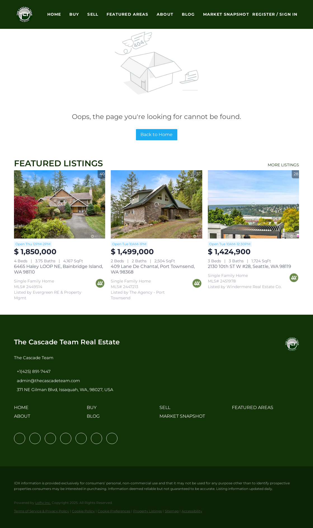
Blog (188, 14)
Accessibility (192, 511)
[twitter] (50, 438)
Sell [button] (92, 14)
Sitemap (172, 511)
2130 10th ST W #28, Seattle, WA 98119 (249, 266)
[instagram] (81, 438)
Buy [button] (74, 14)
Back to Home (156, 134)
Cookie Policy (83, 511)
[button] (24, 14)
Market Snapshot (226, 14)
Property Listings (147, 511)
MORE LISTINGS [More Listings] (283, 164)
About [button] (165, 14)
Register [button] (263, 14)
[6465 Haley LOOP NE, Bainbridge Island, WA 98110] (59, 204)
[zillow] (65, 438)
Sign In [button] (288, 14)
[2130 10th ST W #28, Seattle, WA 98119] (253, 204)
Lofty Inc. (43, 503)
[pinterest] (111, 438)
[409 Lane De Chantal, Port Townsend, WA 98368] (156, 204)
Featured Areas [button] (127, 14)
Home (54, 14)
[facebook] (19, 438)
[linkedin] (35, 438)
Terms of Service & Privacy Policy (41, 511)
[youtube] (96, 438)
